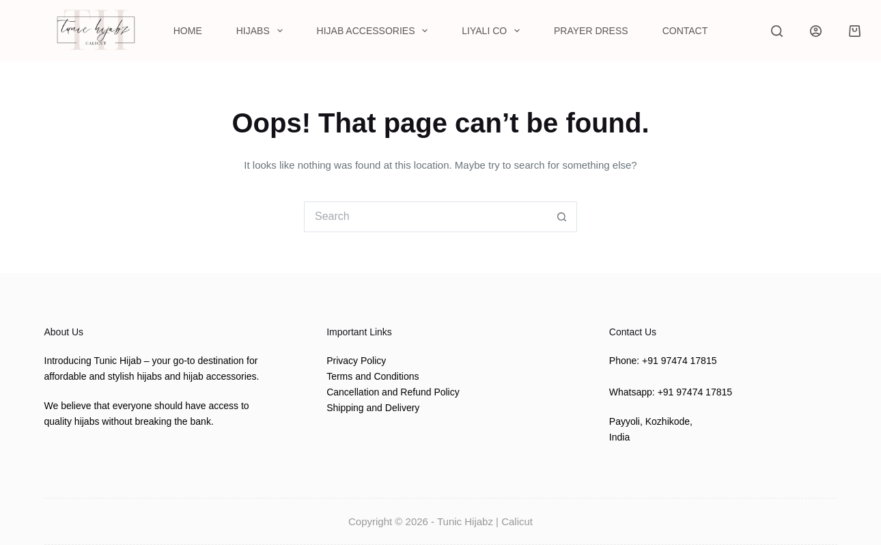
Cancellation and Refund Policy (393, 392)
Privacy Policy (356, 360)
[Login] (816, 31)
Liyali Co (493, 31)
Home (187, 30)
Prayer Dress (591, 30)
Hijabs (262, 31)
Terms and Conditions (372, 376)
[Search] (777, 31)
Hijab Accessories (375, 31)
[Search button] (561, 216)
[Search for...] (425, 216)
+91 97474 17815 (679, 360)
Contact (685, 30)
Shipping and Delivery (372, 407)
